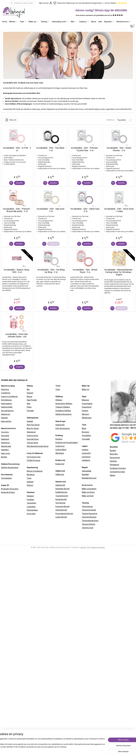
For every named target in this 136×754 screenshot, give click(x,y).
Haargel (30, 393)
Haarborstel (60, 485)
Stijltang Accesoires (63, 414)
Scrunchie (5, 436)
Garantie (113, 461)
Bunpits (4, 457)
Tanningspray (87, 506)
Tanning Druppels (89, 510)
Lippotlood (86, 457)
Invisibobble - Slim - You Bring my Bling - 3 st (51, 270)
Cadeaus (84, 21)
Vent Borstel (60, 503)
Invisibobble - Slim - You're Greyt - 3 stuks (119, 210)
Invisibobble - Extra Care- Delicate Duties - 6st (17, 335)
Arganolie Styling (8, 492)
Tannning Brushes (89, 517)
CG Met (30, 460)
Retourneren (115, 458)
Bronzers (85, 432)
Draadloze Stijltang (63, 411)
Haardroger (60, 425)
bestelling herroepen (97, 547)
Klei (28, 389)
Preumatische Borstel (64, 514)
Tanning (45, 21)
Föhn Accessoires (62, 428)
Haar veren (5, 453)
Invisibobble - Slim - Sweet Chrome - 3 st (119, 149)
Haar (23, 21)
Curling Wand (60, 450)
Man (74, 21)
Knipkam (30, 496)
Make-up (34, 21)
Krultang (58, 439)
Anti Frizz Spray (33, 425)
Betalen (113, 450)
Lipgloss (85, 450)
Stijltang (58, 400)
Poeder (34, 400)
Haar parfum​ (6, 421)
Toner (29, 478)
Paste (29, 407)
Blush (84, 428)
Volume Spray (32, 436)
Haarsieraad (6, 446)
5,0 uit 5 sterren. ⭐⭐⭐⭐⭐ (116, 3)
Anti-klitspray (6, 400)
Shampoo (5, 389)
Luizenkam (31, 507)
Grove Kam (31, 514)
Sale (100, 21)
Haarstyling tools (60, 21)
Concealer (86, 439)
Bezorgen (114, 454)
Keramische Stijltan (63, 404)
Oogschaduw (87, 404)
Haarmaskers (6, 404)
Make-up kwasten (89, 489)
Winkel (112, 475)
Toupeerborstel (61, 496)
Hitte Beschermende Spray (38, 446)
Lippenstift (86, 453)
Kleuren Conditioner (35, 471)
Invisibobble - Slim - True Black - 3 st (51, 149)
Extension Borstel (62, 506)
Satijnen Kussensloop (9, 467)
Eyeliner (85, 411)
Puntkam (30, 500)
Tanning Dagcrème (89, 514)
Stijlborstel (59, 474)
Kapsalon (109, 21)
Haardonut (5, 443)
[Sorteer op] (124, 120)
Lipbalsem (86, 460)
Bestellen (19, 183)
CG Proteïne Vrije (34, 457)
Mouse (29, 396)
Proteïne (36, 460)
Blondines (31, 475)
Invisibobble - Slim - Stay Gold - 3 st (51, 210)
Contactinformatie (117, 472)
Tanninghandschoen (90, 521)
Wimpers (85, 414)
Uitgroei (30, 485)
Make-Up (85, 389)
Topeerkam (31, 503)
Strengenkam (32, 510)
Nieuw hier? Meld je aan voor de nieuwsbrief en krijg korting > (80, 3)
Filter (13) (10, 119)
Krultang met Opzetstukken (66, 443)
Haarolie (4, 418)
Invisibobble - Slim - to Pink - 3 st (17, 149)
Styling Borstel (61, 510)
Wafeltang (59, 453)
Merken (13, 21)
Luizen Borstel (61, 517)
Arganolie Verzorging (9, 489)
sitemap (83, 547)
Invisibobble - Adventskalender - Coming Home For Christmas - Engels (119, 272)
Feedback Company (118, 468)
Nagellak (85, 474)
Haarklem (5, 450)
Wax (28, 404)
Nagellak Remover (89, 478)
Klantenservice (123, 21)
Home (4, 21)
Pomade (30, 411)
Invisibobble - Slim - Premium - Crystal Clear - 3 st (85, 149)
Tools (57, 389)
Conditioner (5, 393)
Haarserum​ (5, 414)
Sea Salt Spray (33, 439)
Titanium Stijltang (62, 407)
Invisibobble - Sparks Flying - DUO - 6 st (17, 270)
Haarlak (30, 421)
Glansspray (31, 432)
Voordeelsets (6, 478)
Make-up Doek (88, 496)
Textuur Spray (32, 443)
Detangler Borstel (62, 489)
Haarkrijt (30, 482)
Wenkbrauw (86, 418)
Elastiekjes (5, 432)
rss (88, 547)
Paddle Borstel (61, 492)
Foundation (86, 435)
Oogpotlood (86, 407)
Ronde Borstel (61, 499)
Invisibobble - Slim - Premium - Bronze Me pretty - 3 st (17, 210)
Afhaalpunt (114, 465)
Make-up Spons (88, 492)
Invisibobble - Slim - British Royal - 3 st (85, 270)
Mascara (85, 400)
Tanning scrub (87, 528)
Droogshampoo (7, 411)
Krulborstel (59, 464)
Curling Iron (60, 446)
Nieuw (93, 21)
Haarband (5, 439)
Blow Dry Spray (33, 428)
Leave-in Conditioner (9, 396)
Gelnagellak (86, 471)
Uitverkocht (53, 244)
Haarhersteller (7, 407)
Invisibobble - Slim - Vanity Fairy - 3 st (85, 210)
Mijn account (45, 3)
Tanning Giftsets (88, 524)
